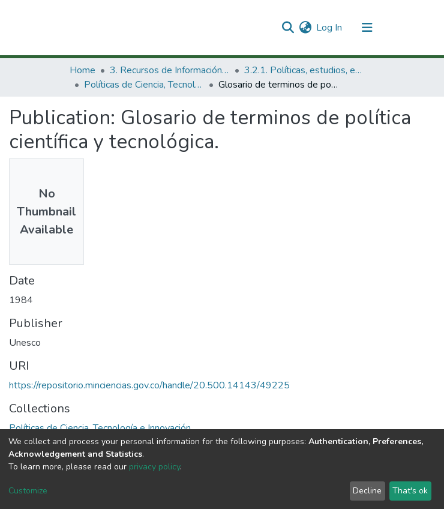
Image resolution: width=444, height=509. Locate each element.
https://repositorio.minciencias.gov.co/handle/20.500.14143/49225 (149, 385)
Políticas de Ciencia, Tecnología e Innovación (144, 84)
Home (82, 70)
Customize (27, 490)
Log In (329, 27)
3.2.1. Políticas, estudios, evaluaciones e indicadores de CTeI (304, 70)
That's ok (410, 490)
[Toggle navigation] (367, 28)
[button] (305, 27)
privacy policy (154, 466)
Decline (367, 490)
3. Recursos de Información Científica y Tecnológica (170, 70)
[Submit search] (287, 27)
